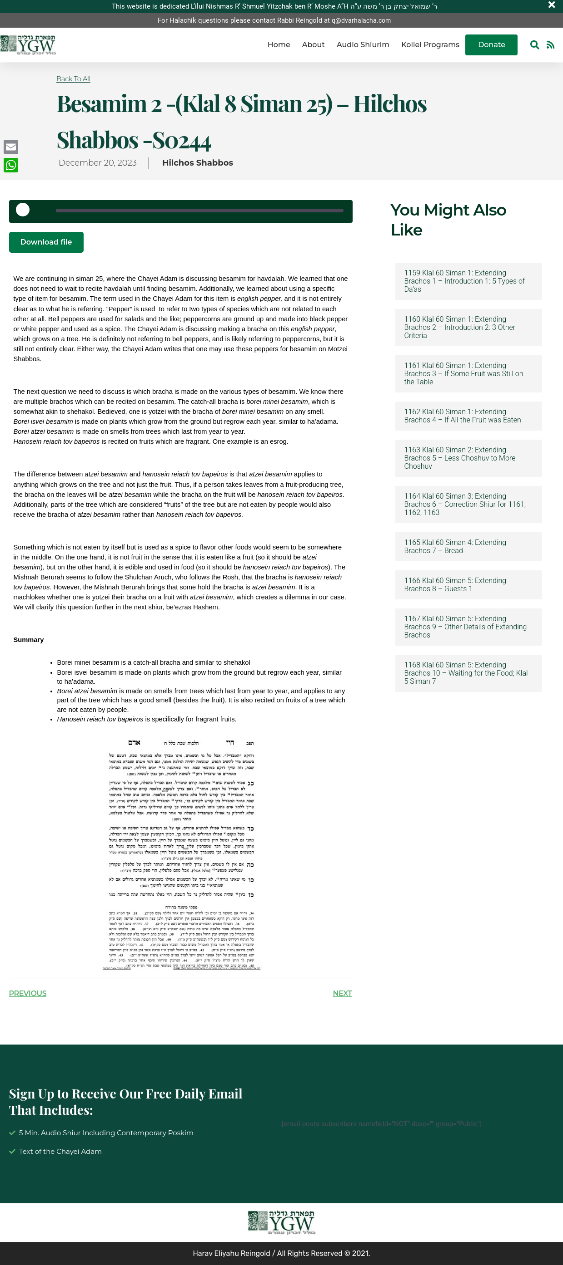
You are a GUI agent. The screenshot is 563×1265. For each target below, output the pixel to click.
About (313, 45)
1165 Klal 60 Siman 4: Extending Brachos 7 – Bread (455, 547)
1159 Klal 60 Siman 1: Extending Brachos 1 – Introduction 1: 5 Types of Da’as (464, 281)
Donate (491, 45)
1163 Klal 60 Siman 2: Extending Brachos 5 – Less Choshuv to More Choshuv (460, 458)
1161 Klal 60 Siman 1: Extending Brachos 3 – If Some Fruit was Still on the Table (463, 374)
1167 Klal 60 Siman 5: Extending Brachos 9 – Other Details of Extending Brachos (465, 627)
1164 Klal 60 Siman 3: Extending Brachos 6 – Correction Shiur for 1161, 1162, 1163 (465, 504)
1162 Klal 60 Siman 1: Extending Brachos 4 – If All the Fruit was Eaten (462, 416)
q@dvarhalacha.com (361, 20)
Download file (46, 242)
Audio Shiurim (363, 45)
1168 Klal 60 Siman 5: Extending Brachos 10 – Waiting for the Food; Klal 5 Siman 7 (466, 673)
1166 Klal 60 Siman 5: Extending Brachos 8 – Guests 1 (455, 585)
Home (279, 45)
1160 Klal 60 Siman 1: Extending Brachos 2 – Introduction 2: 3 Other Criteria (460, 327)
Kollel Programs (430, 45)
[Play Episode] (26, 213)
